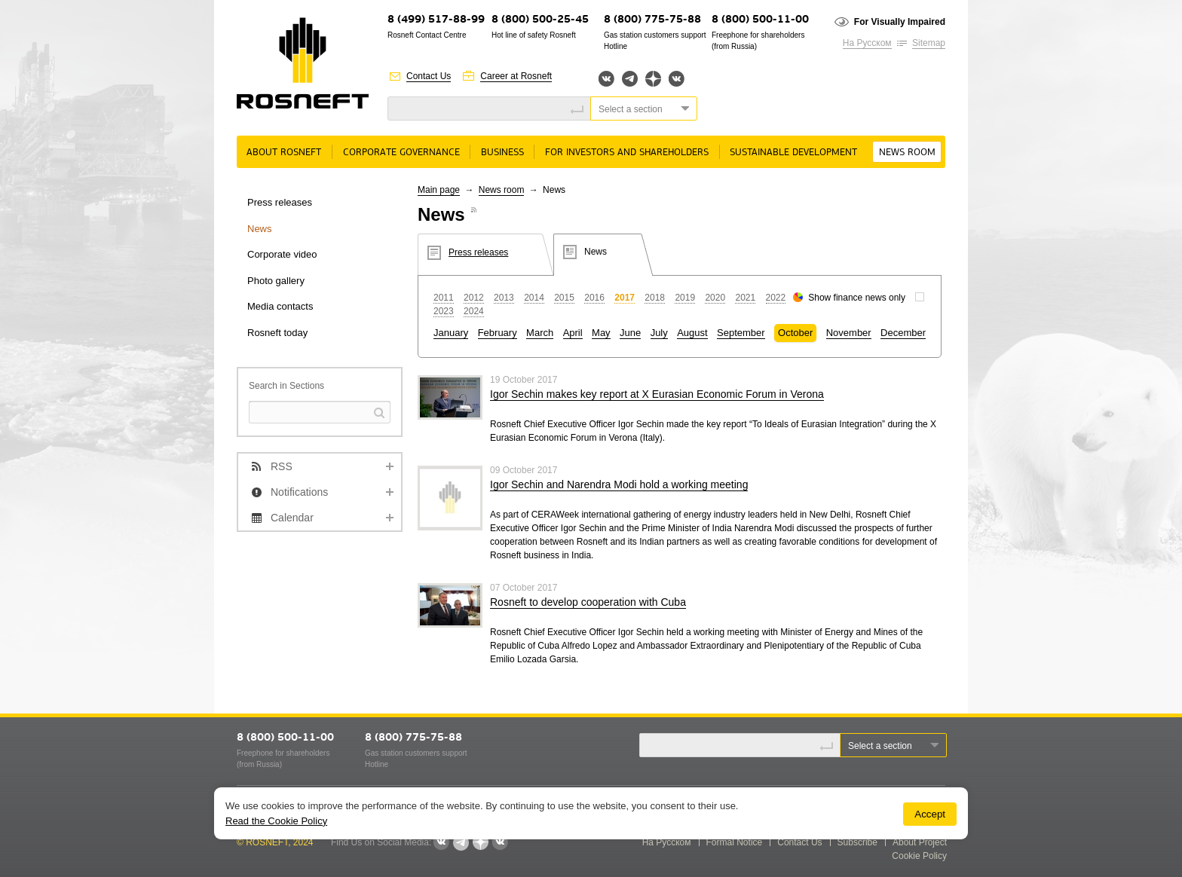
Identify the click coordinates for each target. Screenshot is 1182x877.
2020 (715, 297)
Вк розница (676, 79)
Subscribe (857, 842)
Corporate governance (401, 152)
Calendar (292, 518)
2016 (594, 297)
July (659, 332)
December (903, 332)
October (795, 332)
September (741, 332)
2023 (443, 311)
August (692, 332)
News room (907, 152)
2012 (474, 297)
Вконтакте (606, 79)
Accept (929, 814)
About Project (920, 842)
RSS (281, 466)
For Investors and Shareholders (627, 152)
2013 (504, 297)
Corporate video (282, 254)
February (497, 332)
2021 (745, 297)
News (259, 228)
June (630, 332)
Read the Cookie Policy (276, 821)
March (539, 332)
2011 (443, 297)
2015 (564, 297)
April (573, 332)
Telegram (630, 79)
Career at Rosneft (516, 76)
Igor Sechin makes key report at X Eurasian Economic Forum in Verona (657, 394)
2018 (655, 297)
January (450, 332)
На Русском (867, 43)
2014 (534, 297)
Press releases (279, 202)
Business (502, 152)
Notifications (299, 492)
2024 (474, 311)
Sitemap (928, 43)
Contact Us (428, 76)
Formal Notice (734, 842)
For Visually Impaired (899, 22)
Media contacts (280, 306)
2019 (685, 297)
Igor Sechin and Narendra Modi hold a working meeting (619, 484)
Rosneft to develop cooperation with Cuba (588, 602)
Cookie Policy (919, 856)
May (601, 332)
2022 (776, 297)
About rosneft (284, 152)
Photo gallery (276, 280)
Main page (439, 190)
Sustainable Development (793, 152)
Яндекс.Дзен (653, 79)
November (848, 332)
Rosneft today (277, 332)
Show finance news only (856, 297)
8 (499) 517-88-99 (436, 20)
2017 (624, 297)
